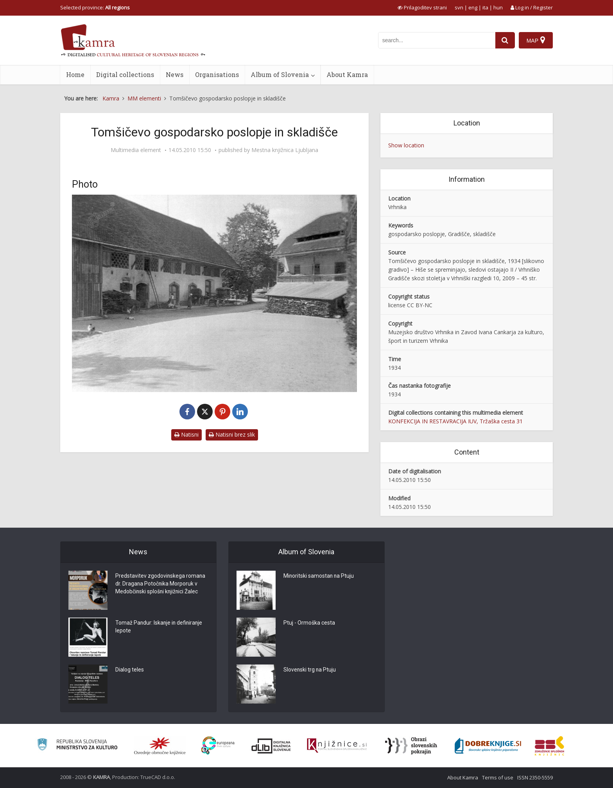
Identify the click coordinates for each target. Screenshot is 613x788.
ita (485, 7)
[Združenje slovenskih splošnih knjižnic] (336, 746)
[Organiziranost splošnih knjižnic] (160, 746)
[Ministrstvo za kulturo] (77, 745)
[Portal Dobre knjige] (488, 746)
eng (472, 7)
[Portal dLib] (271, 746)
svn (459, 7)
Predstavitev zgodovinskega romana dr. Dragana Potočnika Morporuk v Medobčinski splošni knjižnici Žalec (160, 584)
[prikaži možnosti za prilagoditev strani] (422, 7)
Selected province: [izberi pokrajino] (95, 7)
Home (75, 74)
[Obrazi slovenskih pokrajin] (411, 746)
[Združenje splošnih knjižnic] (549, 746)
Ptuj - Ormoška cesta (309, 623)
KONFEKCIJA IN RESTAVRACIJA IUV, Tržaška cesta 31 (455, 421)
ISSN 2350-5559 (535, 777)
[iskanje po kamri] (436, 40)
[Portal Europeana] (218, 746)
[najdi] (505, 40)
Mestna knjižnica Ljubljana (284, 150)
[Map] (536, 40)
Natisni (186, 434)
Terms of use (497, 777)
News (174, 74)
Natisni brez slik (232, 434)
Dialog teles (129, 670)
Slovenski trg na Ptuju (310, 670)
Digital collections (125, 74)
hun (498, 7)
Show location (406, 145)
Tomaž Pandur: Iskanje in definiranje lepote (159, 627)
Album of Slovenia (280, 74)
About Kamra (347, 74)
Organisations (217, 74)
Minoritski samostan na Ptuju (319, 576)
